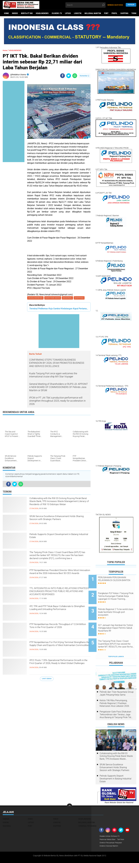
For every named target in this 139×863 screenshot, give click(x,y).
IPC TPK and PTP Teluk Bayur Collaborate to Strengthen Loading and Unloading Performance (58, 611)
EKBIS (30, 808)
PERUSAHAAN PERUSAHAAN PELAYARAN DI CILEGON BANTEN (119, 580)
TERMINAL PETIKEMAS (87, 815)
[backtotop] (69, 795)
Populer (131, 5)
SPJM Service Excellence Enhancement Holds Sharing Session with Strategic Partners (59, 522)
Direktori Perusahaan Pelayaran (113, 832)
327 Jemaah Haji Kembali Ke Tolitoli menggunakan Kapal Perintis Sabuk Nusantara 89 (119, 621)
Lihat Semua (46, 679)
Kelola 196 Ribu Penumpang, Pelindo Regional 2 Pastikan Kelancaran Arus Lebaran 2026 (114, 692)
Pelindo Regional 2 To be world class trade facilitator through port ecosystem (118, 607)
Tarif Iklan (124, 829)
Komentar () (84, 76)
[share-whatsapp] (74, 75)
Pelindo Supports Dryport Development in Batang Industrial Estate (59, 537)
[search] (85, 5)
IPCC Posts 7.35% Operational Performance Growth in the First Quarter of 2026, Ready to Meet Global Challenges (58, 666)
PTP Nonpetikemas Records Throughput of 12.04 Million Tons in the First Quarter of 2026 (59, 629)
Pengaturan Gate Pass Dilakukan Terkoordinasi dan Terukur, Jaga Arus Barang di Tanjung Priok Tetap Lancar (117, 703)
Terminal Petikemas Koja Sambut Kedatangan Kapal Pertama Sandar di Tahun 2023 (58, 309)
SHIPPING (124, 13)
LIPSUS (68, 13)
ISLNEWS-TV (57, 13)
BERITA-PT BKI (27, 13)
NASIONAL (68, 298)
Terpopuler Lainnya (116, 645)
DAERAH (6, 808)
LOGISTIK (77, 13)
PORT (106, 13)
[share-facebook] (62, 75)
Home (6, 13)
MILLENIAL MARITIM (93, 13)
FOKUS (55, 808)
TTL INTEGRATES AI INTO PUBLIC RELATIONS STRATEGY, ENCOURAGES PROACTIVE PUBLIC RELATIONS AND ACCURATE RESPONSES (59, 594)
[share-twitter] (68, 75)
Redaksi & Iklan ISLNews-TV (111, 825)
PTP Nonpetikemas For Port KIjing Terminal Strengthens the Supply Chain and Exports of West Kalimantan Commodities (58, 648)
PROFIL (114, 13)
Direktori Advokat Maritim (110, 836)
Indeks (15, 13)
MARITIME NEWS (53, 298)
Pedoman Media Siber (109, 829)
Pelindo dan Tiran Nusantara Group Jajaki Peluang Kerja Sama (117, 682)
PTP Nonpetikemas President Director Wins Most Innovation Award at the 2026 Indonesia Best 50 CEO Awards (58, 576)
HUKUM (6, 811)
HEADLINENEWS (42, 13)
